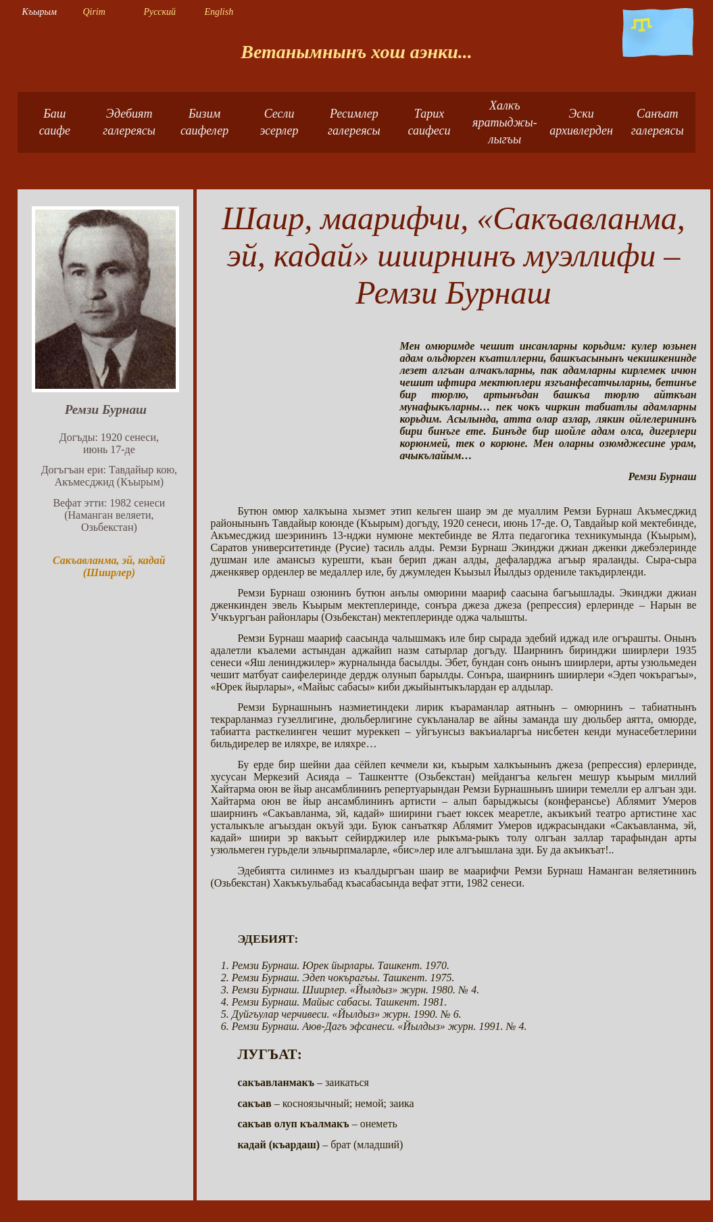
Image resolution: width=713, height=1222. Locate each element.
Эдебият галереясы (129, 122)
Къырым (39, 12)
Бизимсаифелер (204, 122)
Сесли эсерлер (279, 122)
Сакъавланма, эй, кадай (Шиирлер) (109, 566)
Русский (159, 12)
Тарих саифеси (429, 122)
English (218, 12)
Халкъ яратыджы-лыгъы (504, 122)
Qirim (93, 12)
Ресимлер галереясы (354, 122)
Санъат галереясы (657, 122)
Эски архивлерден (581, 122)
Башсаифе (54, 122)
